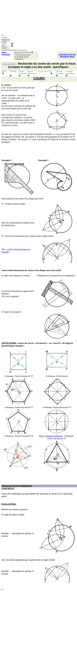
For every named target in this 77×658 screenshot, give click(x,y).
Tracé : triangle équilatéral (51, 436)
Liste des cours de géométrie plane (67, 55)
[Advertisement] (37, 17)
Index (6, 53)
